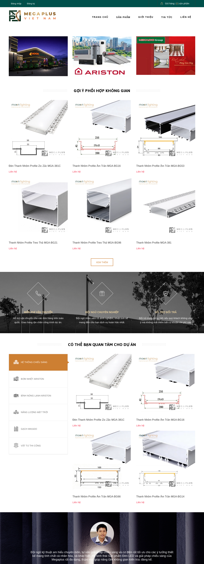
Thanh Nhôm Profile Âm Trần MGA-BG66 (97, 346)
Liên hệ (185, 17)
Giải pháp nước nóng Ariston (179, 524)
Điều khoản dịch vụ (146, 533)
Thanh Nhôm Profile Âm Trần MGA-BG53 (160, 181)
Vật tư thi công (31, 406)
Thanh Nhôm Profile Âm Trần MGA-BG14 (160, 346)
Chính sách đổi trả (113, 525)
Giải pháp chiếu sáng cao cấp (181, 513)
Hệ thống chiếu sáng (34, 322)
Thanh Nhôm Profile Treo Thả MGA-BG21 (33, 202)
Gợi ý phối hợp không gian (102, 161)
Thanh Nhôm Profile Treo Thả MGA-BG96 (97, 202)
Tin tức (166, 17)
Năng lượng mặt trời (34, 372)
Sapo (61, 559)
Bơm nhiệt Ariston (32, 339)
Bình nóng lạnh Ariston (36, 356)
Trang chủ (100, 17)
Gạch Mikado (29, 389)
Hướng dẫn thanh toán (147, 518)
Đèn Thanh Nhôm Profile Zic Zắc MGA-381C (35, 181)
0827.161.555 (24, 531)
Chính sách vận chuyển (116, 518)
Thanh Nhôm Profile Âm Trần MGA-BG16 (97, 181)
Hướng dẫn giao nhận (147, 525)
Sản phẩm (123, 17)
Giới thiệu (145, 17)
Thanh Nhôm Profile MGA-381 (153, 202)
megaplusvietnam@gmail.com (32, 538)
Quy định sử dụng (113, 533)
